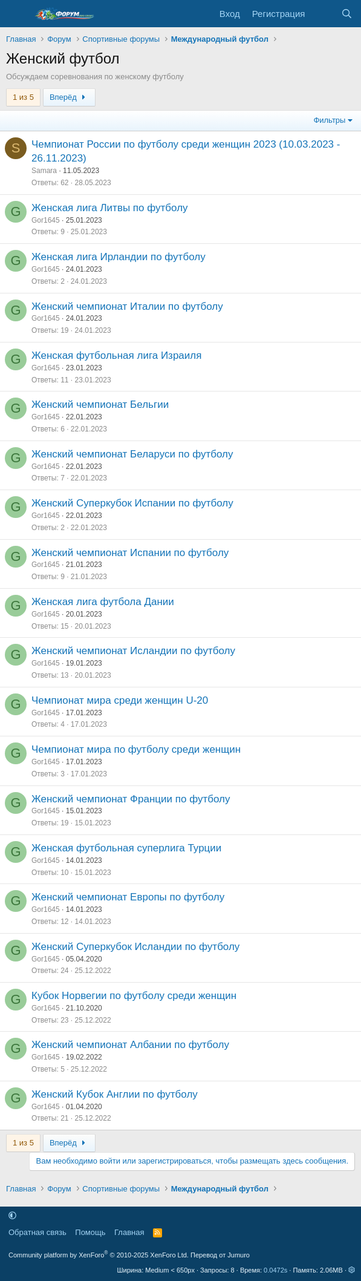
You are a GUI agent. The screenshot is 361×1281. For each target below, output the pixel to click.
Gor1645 (45, 220)
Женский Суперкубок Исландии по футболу (135, 946)
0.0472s (275, 1270)
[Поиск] (347, 13)
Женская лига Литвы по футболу (109, 208)
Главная (129, 1232)
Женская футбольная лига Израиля (116, 355)
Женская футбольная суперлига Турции (126, 848)
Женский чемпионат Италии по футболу (127, 306)
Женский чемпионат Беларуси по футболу (132, 454)
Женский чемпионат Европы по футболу (127, 897)
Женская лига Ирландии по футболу (118, 257)
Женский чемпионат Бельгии (100, 404)
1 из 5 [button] (23, 97)
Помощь (90, 1232)
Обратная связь (37, 1232)
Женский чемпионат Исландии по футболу (133, 651)
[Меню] (16, 14)
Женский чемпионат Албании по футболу (130, 1044)
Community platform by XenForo (98, 1255)
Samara (44, 170)
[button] (12, 1215)
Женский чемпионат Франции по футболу (130, 799)
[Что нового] (322, 13)
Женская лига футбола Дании (102, 602)
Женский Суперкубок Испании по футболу (132, 503)
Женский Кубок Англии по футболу (114, 1094)
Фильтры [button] (329, 120)
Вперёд (69, 97)
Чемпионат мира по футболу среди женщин (136, 749)
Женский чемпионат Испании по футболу (130, 553)
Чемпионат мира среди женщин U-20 (119, 700)
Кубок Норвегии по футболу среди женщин (133, 995)
